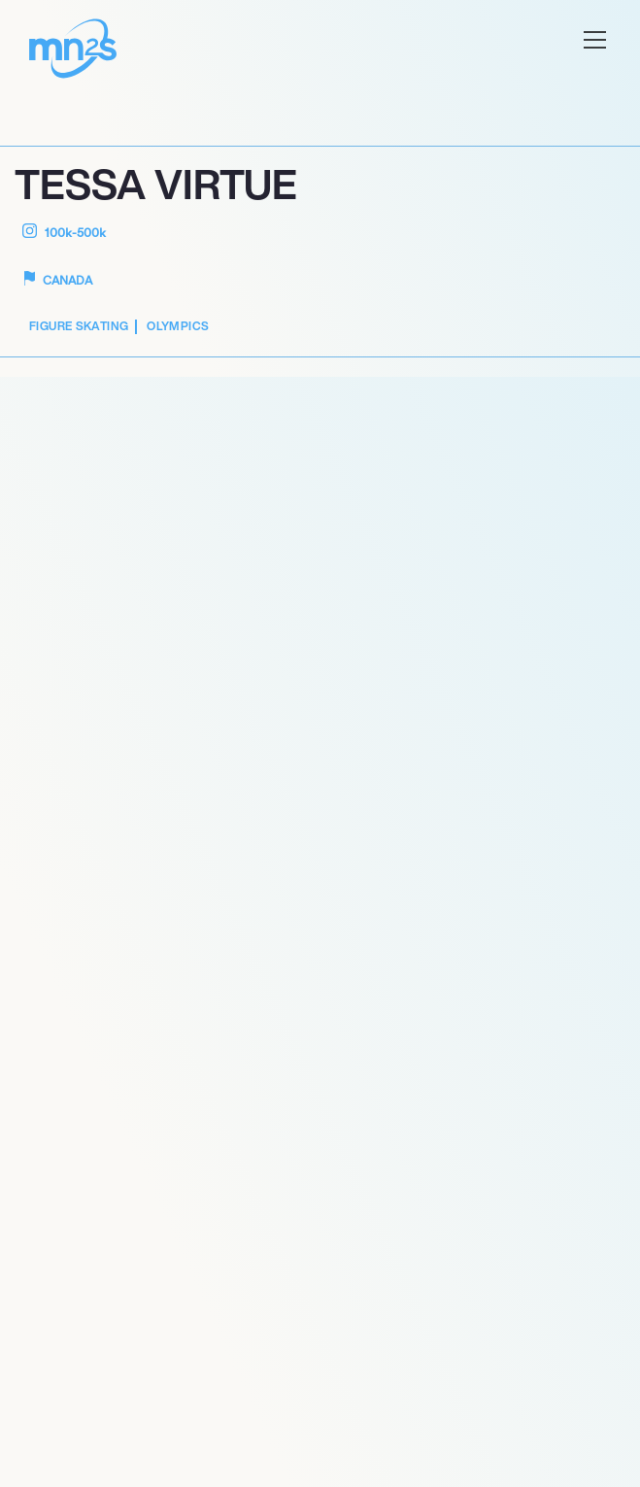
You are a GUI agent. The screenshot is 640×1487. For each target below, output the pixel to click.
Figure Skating (78, 326)
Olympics (178, 326)
